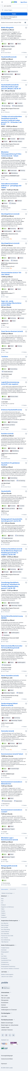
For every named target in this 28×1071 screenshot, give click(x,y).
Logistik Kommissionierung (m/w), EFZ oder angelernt (10, 383)
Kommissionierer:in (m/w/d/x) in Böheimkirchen (11, 783)
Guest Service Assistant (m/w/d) (12, 331)
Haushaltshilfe (6, 491)
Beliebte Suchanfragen (8, 893)
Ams (2, 954)
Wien (2, 898)
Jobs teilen (4, 1016)
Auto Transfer (4, 937)
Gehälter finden (5, 1027)
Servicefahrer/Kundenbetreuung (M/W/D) (12, 617)
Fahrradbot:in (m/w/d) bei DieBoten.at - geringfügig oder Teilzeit (11, 185)
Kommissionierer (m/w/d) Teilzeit (12, 754)
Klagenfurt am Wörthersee (7, 907)
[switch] (25, 22)
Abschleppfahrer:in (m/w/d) (10, 214)
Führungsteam (4, 1000)
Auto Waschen (4, 923)
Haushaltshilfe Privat (6, 960)
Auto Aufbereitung (5, 939)
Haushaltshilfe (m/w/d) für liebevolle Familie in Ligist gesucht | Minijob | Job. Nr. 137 (11, 86)
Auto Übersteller (5, 933)
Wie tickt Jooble (5, 998)
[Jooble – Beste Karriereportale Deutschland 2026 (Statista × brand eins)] (14, 1044)
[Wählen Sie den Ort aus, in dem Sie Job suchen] (14, 10)
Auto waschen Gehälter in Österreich (10, 968)
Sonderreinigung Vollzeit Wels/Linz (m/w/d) (9, 704)
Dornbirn (3, 911)
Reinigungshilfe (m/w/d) (9, 866)
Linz (2, 902)
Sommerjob (3, 950)
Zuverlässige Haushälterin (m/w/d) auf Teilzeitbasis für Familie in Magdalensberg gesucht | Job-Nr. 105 (10, 585)
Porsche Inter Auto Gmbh (7, 935)
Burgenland (4, 917)
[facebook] (2, 1035)
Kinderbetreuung (5, 964)
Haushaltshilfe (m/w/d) (8, 57)
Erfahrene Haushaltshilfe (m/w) (11, 410)
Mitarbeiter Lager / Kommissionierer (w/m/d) (9, 839)
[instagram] (6, 1035)
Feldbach (3, 915)
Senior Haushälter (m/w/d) (10, 675)
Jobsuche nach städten (7, 976)
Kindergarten (4, 958)
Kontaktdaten (4, 1002)
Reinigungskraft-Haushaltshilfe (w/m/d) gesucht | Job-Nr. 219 (11, 520)
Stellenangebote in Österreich (9, 1009)
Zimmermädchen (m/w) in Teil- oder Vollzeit (11, 273)
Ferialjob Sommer (5, 947)
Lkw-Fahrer (3, 956)
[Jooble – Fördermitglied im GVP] (4, 1048)
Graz (2, 900)
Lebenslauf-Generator (7, 1030)
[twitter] (9, 1035)
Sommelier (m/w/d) (7, 731)
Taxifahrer (4, 356)
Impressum (4, 1063)
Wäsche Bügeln (5, 925)
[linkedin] (13, 1035)
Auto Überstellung (5, 929)
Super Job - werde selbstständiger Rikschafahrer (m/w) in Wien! (11, 303)
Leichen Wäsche (5, 931)
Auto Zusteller (4, 927)
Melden (24, 52)
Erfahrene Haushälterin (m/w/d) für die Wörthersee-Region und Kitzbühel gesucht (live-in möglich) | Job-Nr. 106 (11, 551)
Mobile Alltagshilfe (7, 27)
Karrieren (3, 1005)
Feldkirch (3, 913)
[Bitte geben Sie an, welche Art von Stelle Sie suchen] (14, 6)
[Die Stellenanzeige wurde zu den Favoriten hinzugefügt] (26, 27)
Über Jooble (4, 995)
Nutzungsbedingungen (7, 1055)
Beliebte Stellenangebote (7, 974)
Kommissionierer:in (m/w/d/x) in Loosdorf (11, 811)
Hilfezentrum (4, 1007)
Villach (2, 909)
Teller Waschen (4, 942)
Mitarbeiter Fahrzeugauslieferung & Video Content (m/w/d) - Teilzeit (11, 154)
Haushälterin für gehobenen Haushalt (10, 464)
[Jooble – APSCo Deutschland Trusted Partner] (4, 1044)
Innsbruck (3, 904)
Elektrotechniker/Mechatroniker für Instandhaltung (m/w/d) (11, 647)
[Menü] (2, 2)
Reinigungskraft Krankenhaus (8, 966)
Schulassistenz (4, 962)
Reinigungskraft (5, 952)
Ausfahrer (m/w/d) (7, 433)
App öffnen (24, 2)
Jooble (11, 1067)
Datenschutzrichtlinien (7, 1059)
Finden (14, 14)
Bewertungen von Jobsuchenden (9, 1025)
